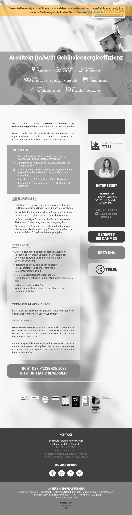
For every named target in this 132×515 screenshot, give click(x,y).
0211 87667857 (111, 210)
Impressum (66, 502)
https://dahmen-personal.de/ (73, 457)
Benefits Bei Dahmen (106, 236)
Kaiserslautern (62, 494)
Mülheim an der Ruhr (93, 492)
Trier (74, 494)
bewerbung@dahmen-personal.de (69, 453)
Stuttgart (95, 494)
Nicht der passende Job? (43, 371)
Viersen (109, 492)
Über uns (106, 253)
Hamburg (70, 492)
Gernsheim (48, 494)
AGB (66, 508)
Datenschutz (66, 505)
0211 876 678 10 (68, 450)
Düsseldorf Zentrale (28, 492)
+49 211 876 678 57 (22, 320)
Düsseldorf (45, 492)
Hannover (60, 497)
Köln (78, 492)
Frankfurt (36, 494)
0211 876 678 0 (68, 447)
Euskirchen (58, 492)
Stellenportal (95, 12)
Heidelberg (83, 494)
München (72, 497)
